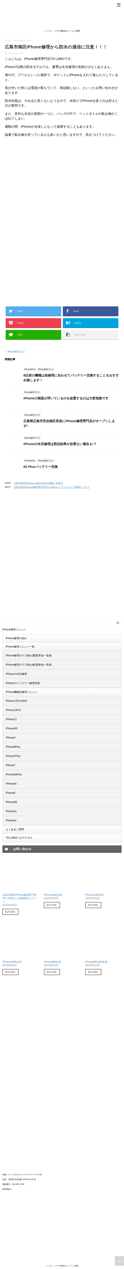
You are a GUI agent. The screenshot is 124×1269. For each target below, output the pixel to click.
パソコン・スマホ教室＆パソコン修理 (62, 1266)
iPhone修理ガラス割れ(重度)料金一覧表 (29, 655)
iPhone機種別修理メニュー (21, 692)
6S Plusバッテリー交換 (40, 466)
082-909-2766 (18, 1184)
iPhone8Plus (13, 746)
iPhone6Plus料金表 (96, 962)
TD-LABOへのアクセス (19, 837)
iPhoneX (11, 737)
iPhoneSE (11, 802)
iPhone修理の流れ (16, 638)
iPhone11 (11, 719)
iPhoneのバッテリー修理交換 (23, 683)
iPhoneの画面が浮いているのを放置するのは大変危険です (65, 398)
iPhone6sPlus (14, 774)
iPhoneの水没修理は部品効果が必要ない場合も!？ (60, 444)
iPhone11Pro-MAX (16, 700)
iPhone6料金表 (52, 962)
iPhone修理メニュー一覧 (20, 646)
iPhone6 (10, 792)
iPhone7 (10, 765)
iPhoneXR (11, 728)
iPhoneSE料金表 (12, 962)
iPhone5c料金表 (53, 895)
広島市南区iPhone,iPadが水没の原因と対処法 (38, 483)
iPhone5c (11, 820)
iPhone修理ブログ (16, 351)
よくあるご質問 (15, 829)
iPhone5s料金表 (94, 895)
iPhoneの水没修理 (16, 674)
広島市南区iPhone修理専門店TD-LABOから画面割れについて (19, 898)
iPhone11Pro (13, 710)
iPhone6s (11, 783)
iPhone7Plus (13, 756)
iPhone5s (11, 811)
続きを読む (10, 911)
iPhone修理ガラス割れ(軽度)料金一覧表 (29, 664)
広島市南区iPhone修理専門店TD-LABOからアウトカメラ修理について (52, 487)
